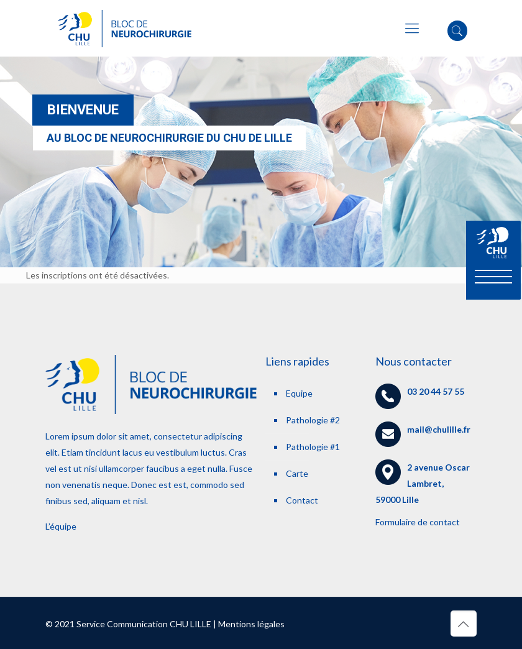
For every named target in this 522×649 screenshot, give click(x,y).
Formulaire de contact (417, 522)
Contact (302, 500)
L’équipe (60, 526)
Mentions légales (251, 624)
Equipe (299, 393)
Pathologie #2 (313, 420)
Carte (297, 473)
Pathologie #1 (313, 446)
